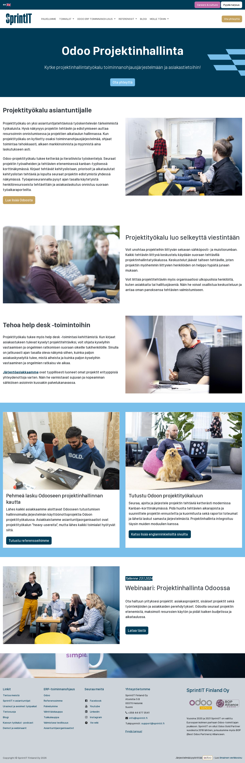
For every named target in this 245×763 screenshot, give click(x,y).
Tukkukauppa (51, 717)
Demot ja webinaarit (15, 728)
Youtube (95, 706)
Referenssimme (53, 700)
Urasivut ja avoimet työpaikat (20, 706)
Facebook (95, 700)
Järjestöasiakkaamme (21, 372)
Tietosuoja (9, 711)
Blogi (6, 717)
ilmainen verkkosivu (231, 757)
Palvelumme (51, 706)
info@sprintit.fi (138, 717)
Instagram (96, 717)
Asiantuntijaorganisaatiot (59, 728)
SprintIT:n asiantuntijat (16, 700)
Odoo (47, 695)
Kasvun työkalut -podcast (18, 722)
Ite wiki (94, 722)
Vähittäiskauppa (53, 711)
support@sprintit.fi (152, 723)
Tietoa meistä (11, 695)
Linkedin (95, 711)
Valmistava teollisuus (56, 722)
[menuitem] (49, 18)
